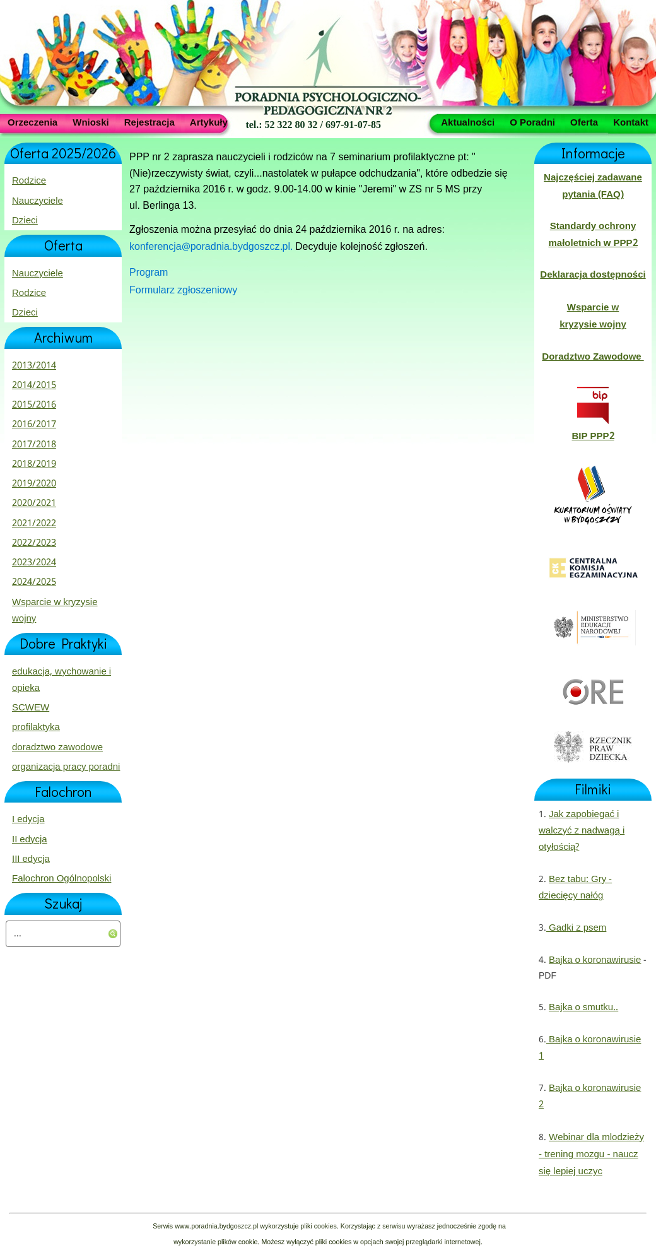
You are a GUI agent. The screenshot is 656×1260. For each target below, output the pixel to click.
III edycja (31, 859)
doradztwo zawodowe (57, 747)
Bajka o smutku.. (583, 1007)
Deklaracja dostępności (592, 275)
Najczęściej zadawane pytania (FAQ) (593, 186)
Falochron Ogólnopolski (61, 879)
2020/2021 (34, 503)
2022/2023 (34, 543)
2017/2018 (34, 445)
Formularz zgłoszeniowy (183, 290)
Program (148, 272)
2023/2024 (34, 563)
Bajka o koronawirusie (595, 960)
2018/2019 (34, 464)
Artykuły (209, 122)
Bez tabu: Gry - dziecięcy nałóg (575, 887)
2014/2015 (34, 385)
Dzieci (25, 221)
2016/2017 (34, 424)
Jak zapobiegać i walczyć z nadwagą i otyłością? (581, 831)
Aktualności (468, 122)
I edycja (28, 819)
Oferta (584, 122)
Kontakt (630, 122)
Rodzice (29, 181)
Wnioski (91, 122)
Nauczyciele (37, 201)
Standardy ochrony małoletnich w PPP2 (592, 234)
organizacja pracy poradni (66, 767)
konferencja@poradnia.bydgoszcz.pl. (212, 247)
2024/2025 (34, 582)
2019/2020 (34, 484)
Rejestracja (149, 122)
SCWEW (30, 708)
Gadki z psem (576, 928)
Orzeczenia (32, 122)
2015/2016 (34, 405)
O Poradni (532, 122)
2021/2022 (34, 523)
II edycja (29, 840)
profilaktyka (36, 727)
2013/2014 (34, 366)
